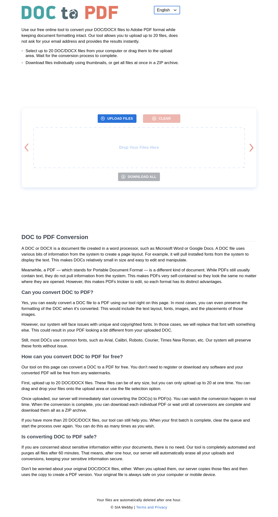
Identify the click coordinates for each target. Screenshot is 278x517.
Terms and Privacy (151, 507)
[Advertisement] (220, 36)
